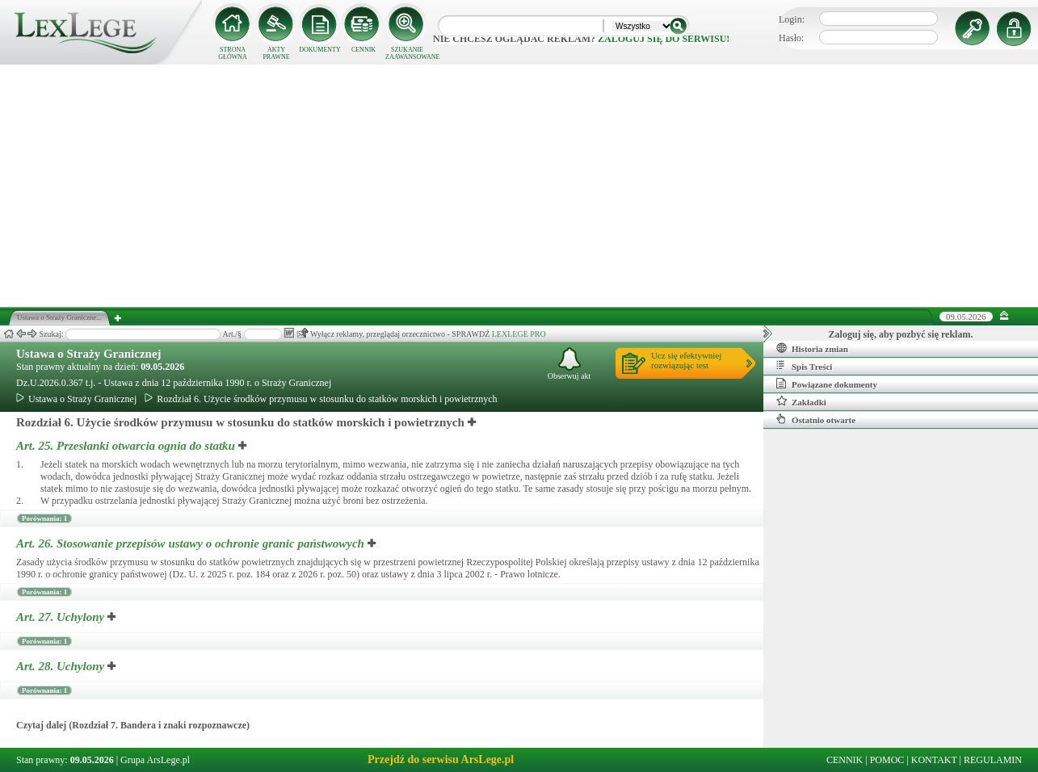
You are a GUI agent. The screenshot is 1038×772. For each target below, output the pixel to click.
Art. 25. (127, 445)
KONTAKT (934, 760)
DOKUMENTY (320, 49)
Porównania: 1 (44, 518)
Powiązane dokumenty (826, 383)
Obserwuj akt (569, 363)
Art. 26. (192, 543)
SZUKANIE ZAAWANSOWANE (407, 53)
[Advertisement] (519, 186)
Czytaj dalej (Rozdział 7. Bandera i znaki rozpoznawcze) (133, 725)
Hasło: (791, 38)
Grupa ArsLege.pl (155, 760)
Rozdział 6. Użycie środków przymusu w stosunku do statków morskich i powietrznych (321, 399)
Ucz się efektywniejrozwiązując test (686, 360)
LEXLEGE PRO (519, 333)
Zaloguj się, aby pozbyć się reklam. (901, 334)
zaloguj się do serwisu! (663, 38)
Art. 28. (61, 666)
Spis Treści (804, 365)
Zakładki (801, 401)
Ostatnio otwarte (815, 419)
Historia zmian (812, 348)
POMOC (887, 760)
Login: (792, 19)
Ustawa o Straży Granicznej (89, 353)
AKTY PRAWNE (276, 53)
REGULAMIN (993, 760)
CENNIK (363, 49)
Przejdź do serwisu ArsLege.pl (441, 759)
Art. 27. (61, 616)
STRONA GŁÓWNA (232, 53)
